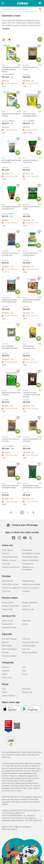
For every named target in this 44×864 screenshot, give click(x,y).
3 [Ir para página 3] (27, 512)
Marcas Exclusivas (9, 639)
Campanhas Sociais (10, 557)
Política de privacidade (31, 584)
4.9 (41, 65)
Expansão (6, 564)
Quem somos (7, 550)
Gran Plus (26, 649)
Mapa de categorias (22, 827)
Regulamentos (28, 581)
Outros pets (7, 677)
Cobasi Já (26, 606)
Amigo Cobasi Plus (29, 602)
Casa (24, 671)
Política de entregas (10, 584)
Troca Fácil (6, 591)
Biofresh (5, 642)
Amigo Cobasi (7, 602)
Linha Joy (26, 639)
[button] (3, 3)
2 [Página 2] (22, 512)
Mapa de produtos (9, 829)
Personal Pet (7, 624)
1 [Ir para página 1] (16, 512)
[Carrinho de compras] (39, 3)
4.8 (20, 111)
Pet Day (5, 652)
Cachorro (5, 667)
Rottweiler (26, 689)
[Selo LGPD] (11, 746)
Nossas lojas (27, 550)
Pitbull (4, 692)
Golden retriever (8, 696)
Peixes (24, 674)
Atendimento (7, 581)
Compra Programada (10, 606)
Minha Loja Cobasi (29, 652)
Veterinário (26, 621)
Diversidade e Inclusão (31, 553)
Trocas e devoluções (30, 588)
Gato (24, 667)
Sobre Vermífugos (9, 649)
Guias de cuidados (9, 656)
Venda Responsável (30, 557)
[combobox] (22, 9)
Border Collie (27, 692)
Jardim (4, 674)
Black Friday (7, 646)
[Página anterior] (10, 512)
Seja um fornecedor (30, 560)
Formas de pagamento (11, 588)
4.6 (41, 204)
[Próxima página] (33, 512)
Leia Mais (5, 28)
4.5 (20, 297)
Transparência (27, 564)
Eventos (5, 553)
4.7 (41, 111)
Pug (3, 689)
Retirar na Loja (28, 609)
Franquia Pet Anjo (9, 627)
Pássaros (5, 671)
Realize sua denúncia (10, 567)
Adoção (25, 624)
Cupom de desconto (30, 642)
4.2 (20, 483)
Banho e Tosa (7, 621)
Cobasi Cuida (7, 609)
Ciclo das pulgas (28, 646)
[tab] (4, 40)
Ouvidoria (26, 591)
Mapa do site (7, 827)
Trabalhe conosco (9, 560)
